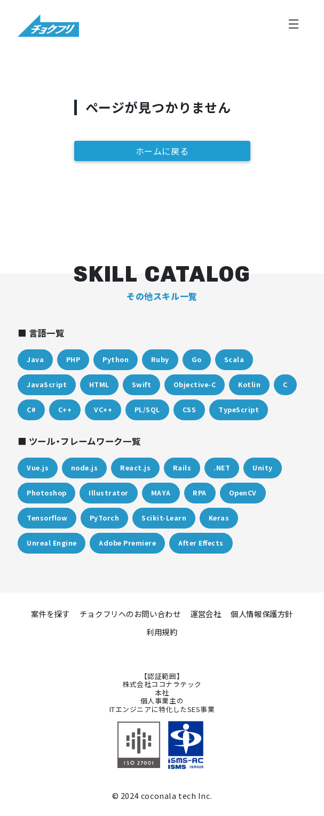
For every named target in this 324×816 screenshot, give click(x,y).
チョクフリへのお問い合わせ (130, 613)
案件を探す (50, 613)
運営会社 (205, 613)
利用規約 (161, 631)
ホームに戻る (162, 151)
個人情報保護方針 (262, 613)
